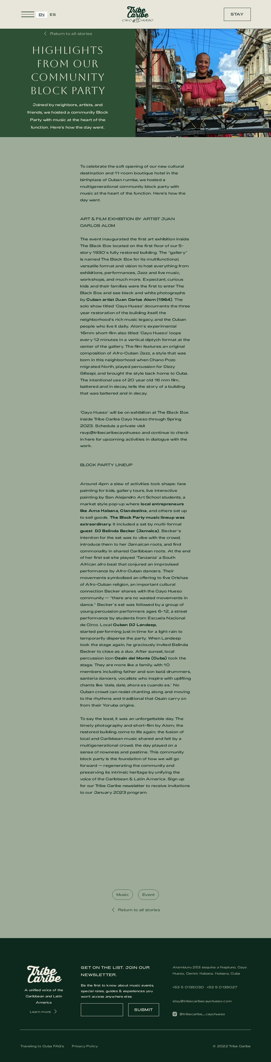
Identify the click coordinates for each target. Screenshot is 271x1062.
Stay (237, 14)
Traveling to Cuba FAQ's (42, 1046)
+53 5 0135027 (222, 987)
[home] (137, 14)
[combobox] (41, 15)
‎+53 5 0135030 (188, 987)
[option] (52, 15)
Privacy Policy (85, 1046)
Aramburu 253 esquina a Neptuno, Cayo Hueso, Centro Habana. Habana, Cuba (210, 970)
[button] (27, 14)
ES (53, 14)
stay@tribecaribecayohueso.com (202, 1001)
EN (42, 14)
